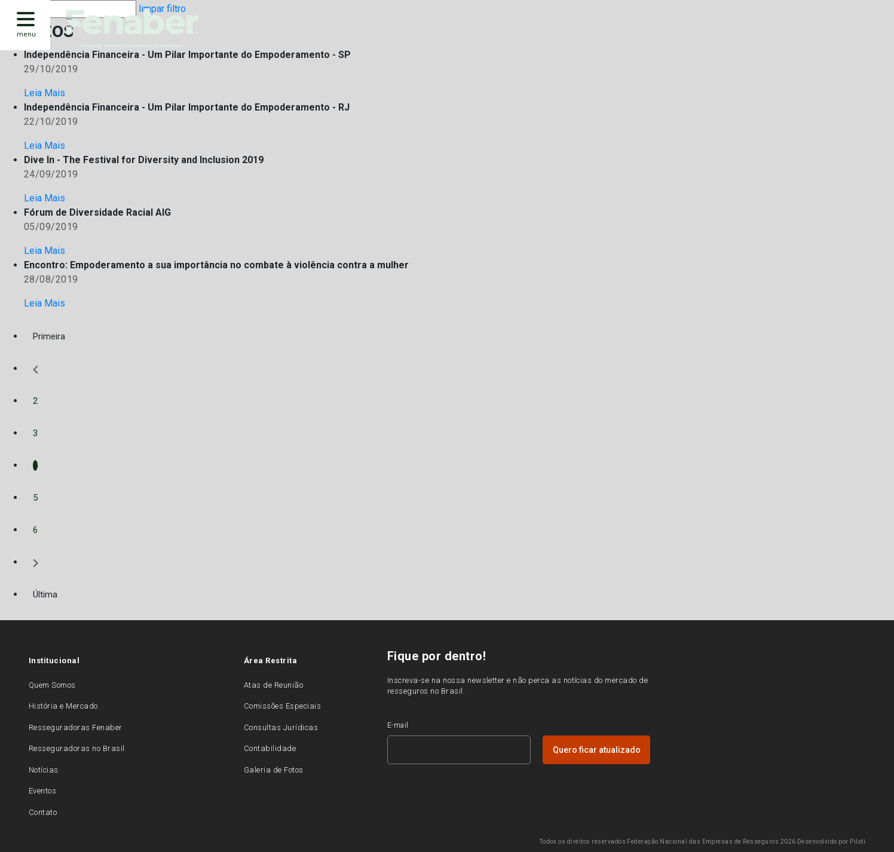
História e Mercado (63, 705)
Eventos (42, 790)
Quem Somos (52, 685)
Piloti (857, 841)
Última (45, 594)
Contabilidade (270, 748)
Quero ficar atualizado (597, 750)
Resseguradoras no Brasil (77, 748)
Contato (43, 812)
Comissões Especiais (282, 705)
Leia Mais (44, 93)
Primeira (49, 336)
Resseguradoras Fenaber (76, 727)
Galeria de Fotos (274, 769)
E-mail (398, 725)
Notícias (44, 769)
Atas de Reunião (273, 685)
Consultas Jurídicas (281, 727)
